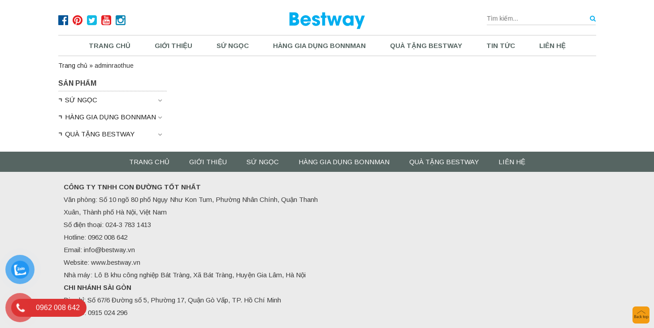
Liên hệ (552, 45)
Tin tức (500, 45)
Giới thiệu (173, 45)
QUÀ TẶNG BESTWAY (426, 45)
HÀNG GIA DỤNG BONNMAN (319, 45)
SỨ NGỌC (233, 45)
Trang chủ (109, 45)
